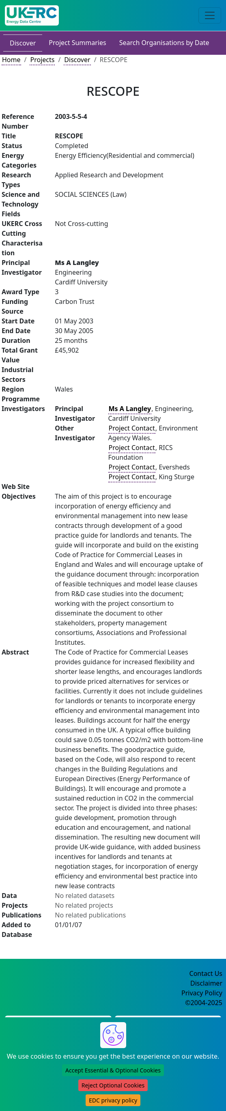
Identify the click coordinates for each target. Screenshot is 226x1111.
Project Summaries (77, 42)
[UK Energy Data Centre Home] (32, 15)
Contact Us (205, 973)
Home (11, 59)
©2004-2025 (203, 1002)
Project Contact (132, 428)
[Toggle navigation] (209, 15)
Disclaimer (206, 983)
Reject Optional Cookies (113, 1085)
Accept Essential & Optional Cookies (113, 1070)
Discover (23, 43)
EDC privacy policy (113, 1100)
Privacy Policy (201, 992)
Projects (42, 59)
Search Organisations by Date (164, 42)
